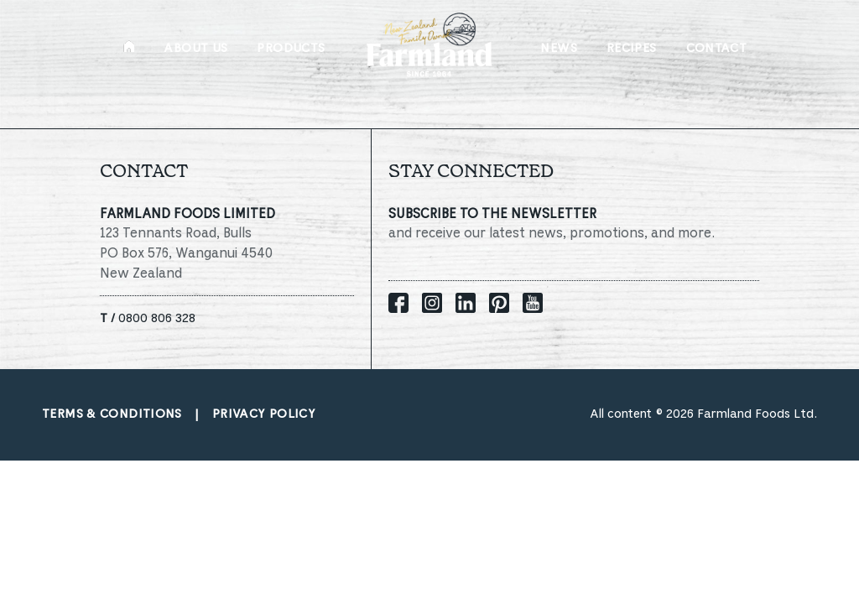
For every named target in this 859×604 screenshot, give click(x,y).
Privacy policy (263, 414)
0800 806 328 (147, 319)
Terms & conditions (112, 414)
